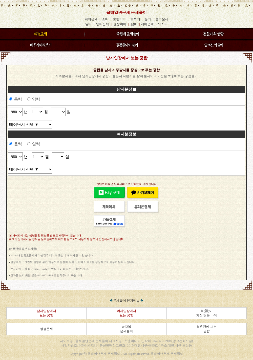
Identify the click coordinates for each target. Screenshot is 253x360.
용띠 (148, 19)
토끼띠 (135, 19)
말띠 (88, 24)
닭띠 (134, 24)
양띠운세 (102, 24)
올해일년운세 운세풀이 (126, 12)
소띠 (105, 19)
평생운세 (46, 329)
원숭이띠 (119, 24)
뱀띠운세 (161, 19)
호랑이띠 (119, 19)
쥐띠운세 (91, 19)
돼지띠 (163, 24)
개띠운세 (147, 24)
